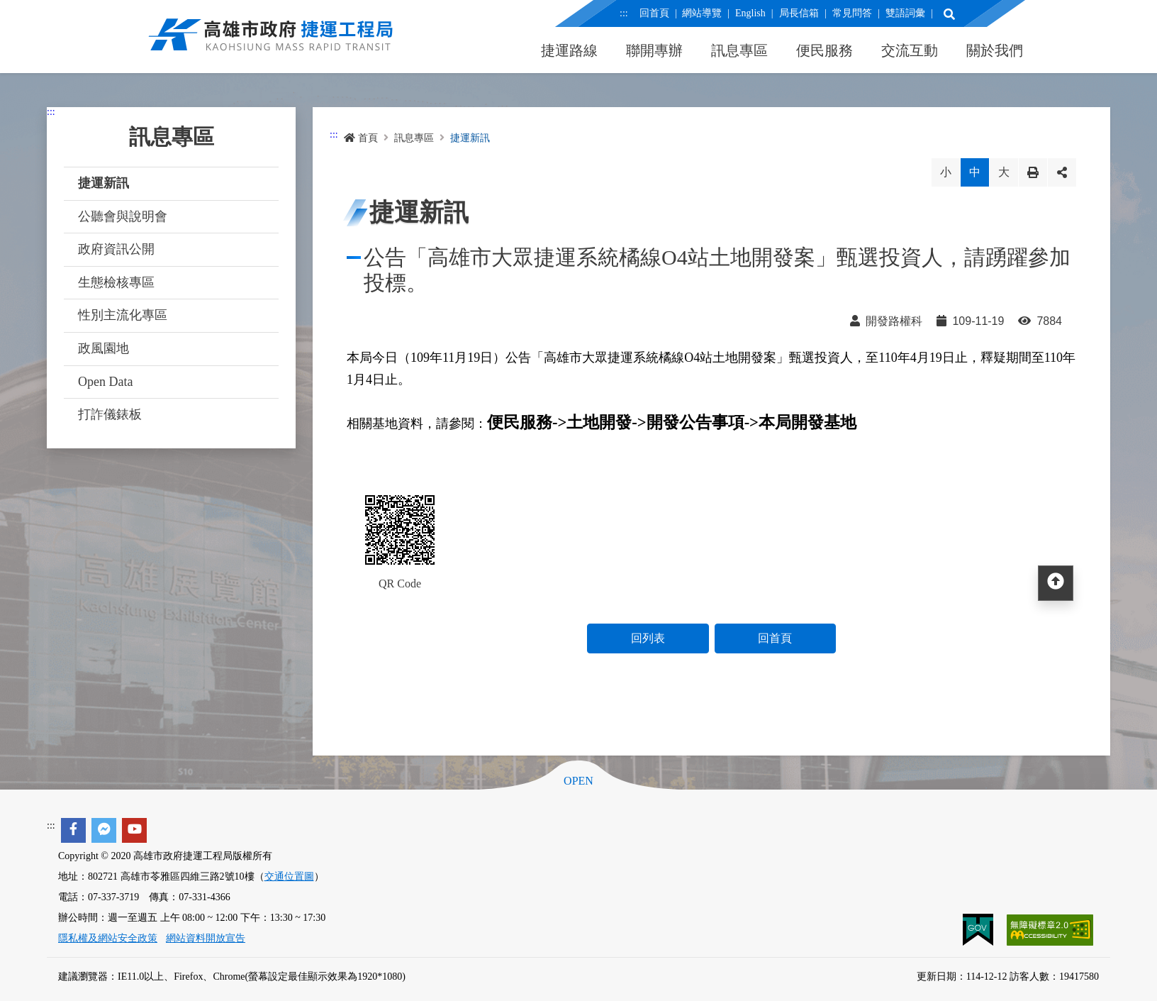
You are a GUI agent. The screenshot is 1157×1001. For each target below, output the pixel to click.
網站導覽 (702, 13)
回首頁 (654, 13)
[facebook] (73, 830)
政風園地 (103, 348)
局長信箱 (799, 13)
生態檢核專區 (116, 282)
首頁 (361, 138)
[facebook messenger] (103, 830)
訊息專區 (739, 50)
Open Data (105, 382)
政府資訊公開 (116, 249)
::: (624, 13)
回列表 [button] (648, 638)
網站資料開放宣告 (205, 938)
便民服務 (824, 50)
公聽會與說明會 (122, 216)
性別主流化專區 (122, 315)
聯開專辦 (654, 50)
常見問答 (852, 13)
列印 (1033, 172)
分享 (1062, 172)
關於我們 (994, 50)
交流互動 (909, 50)
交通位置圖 (289, 876)
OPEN (578, 781)
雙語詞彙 (904, 13)
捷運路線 (569, 50)
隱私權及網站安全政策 (107, 938)
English (750, 13)
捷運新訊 (103, 183)
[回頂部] (1055, 583)
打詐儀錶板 (110, 414)
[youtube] (134, 830)
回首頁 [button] (775, 638)
